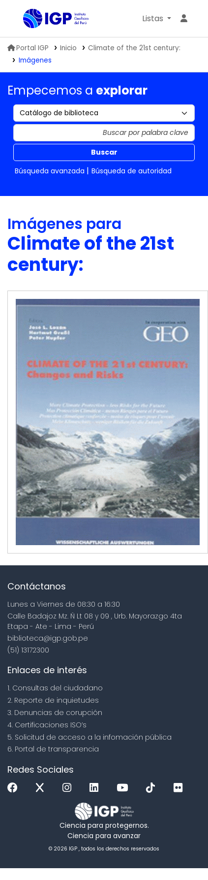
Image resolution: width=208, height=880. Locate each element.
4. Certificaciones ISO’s (47, 725)
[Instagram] (69, 788)
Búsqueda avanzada (50, 171)
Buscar (104, 152)
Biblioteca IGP (26, 19)
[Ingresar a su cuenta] (184, 18)
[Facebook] (15, 788)
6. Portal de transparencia (53, 749)
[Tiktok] (153, 788)
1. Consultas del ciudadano (55, 688)
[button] (156, 18)
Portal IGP (28, 48)
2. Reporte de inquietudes (53, 700)
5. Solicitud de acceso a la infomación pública (89, 737)
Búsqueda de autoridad (131, 171)
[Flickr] (180, 788)
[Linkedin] (96, 788)
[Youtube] (125, 788)
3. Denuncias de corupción (54, 712)
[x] (42, 788)
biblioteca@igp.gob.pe (47, 638)
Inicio (68, 48)
